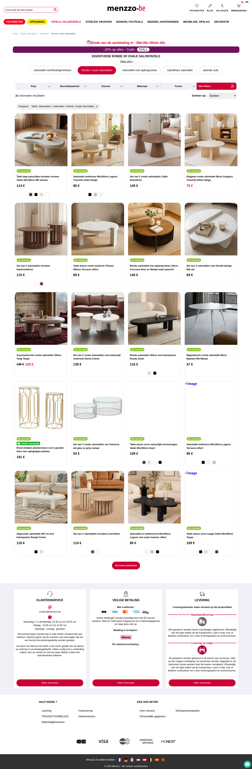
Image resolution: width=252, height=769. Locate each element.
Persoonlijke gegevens (153, 716)
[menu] (126, 21)
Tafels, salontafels (29, 34)
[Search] (55, 10)
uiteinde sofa (210, 70)
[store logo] (126, 9)
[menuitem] (14, 21)
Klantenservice (87, 716)
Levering (47, 710)
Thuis (15, 34)
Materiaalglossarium (53, 722)
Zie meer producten (126, 565)
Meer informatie (50, 682)
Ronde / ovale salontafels (97, 70)
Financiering (85, 710)
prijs (33, 86)
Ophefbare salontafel (179, 70)
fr (246, 2)
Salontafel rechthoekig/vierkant (52, 70)
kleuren (106, 86)
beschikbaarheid (69, 86)
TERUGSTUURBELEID (55, 716)
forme (178, 86)
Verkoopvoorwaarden (187, 710)
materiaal (142, 86)
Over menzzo (147, 710)
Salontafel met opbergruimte (139, 70)
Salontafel (43, 34)
